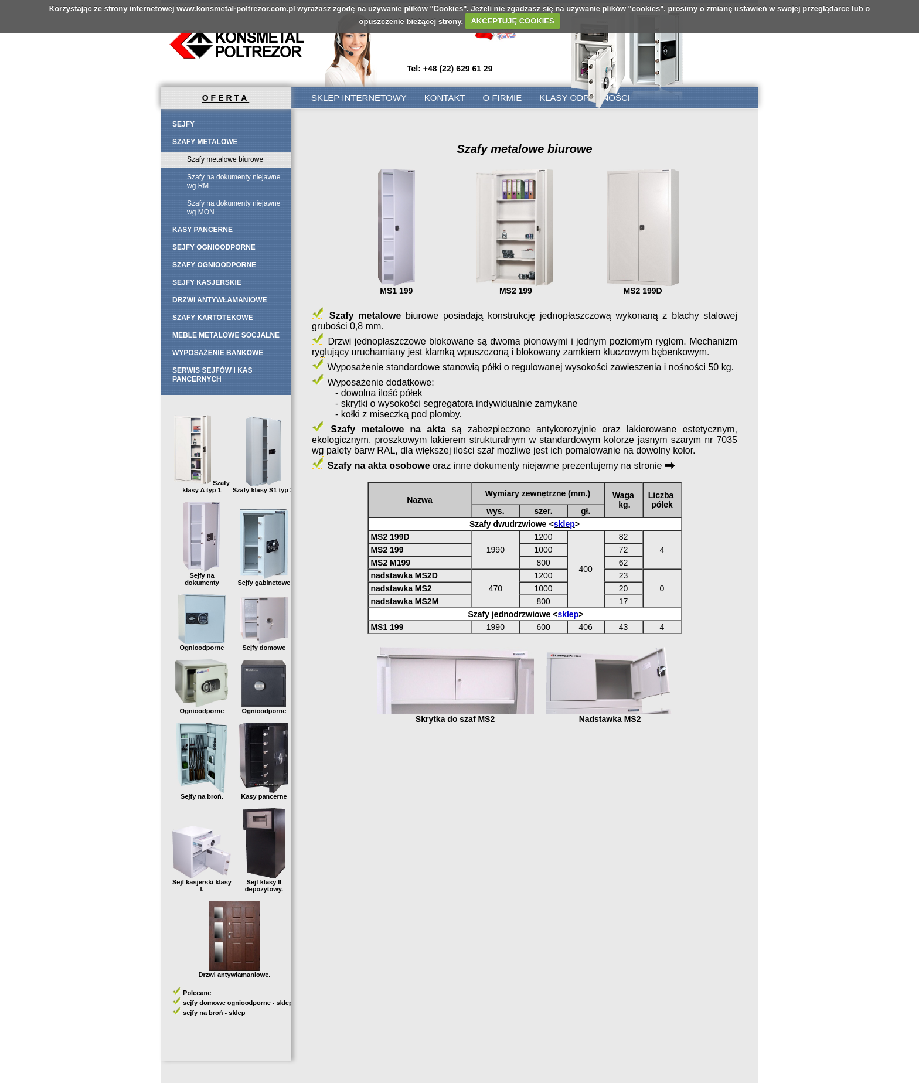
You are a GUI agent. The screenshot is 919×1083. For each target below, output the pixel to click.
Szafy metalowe (205, 142)
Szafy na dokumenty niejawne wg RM (233, 181)
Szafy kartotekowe (212, 318)
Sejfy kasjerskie (206, 282)
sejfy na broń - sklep (214, 1012)
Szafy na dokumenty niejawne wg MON (233, 207)
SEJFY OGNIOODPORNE (214, 247)
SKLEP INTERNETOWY (359, 98)
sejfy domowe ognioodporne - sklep (238, 1002)
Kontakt (444, 98)
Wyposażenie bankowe (217, 353)
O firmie (502, 98)
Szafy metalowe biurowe (225, 159)
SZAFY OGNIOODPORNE (214, 265)
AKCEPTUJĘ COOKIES (512, 20)
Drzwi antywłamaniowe (219, 300)
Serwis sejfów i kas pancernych (212, 374)
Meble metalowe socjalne (226, 335)
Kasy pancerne (202, 230)
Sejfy (183, 124)
